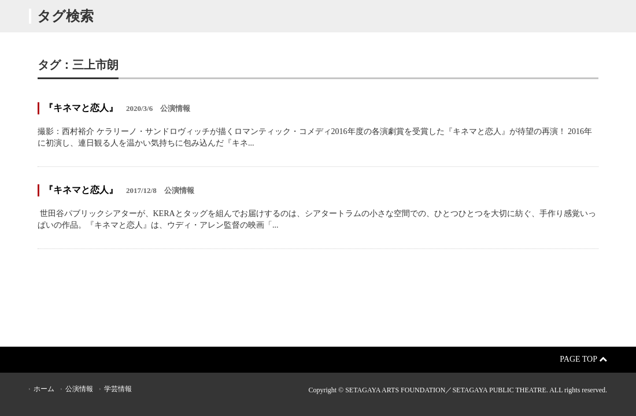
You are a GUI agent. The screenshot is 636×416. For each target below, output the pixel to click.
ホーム (44, 389)
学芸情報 (118, 389)
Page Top (583, 359)
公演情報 (79, 389)
